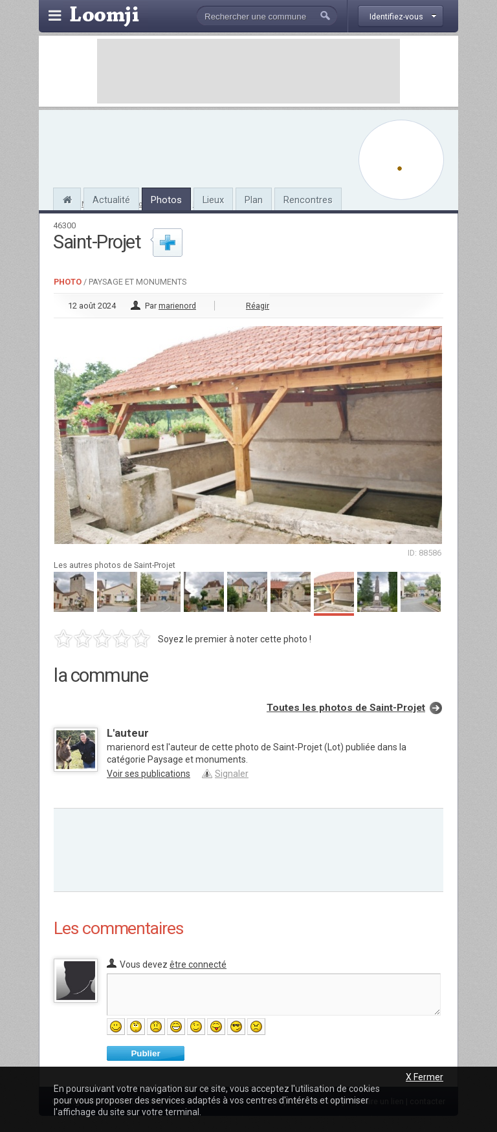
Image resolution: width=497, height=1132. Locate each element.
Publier (145, 1053)
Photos (166, 200)
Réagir (257, 305)
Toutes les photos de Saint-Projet (346, 707)
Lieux (213, 200)
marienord (177, 305)
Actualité (111, 200)
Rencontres (308, 200)
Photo (68, 282)
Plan (254, 200)
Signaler (231, 773)
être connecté (198, 964)
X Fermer (424, 1077)
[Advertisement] (248, 71)
